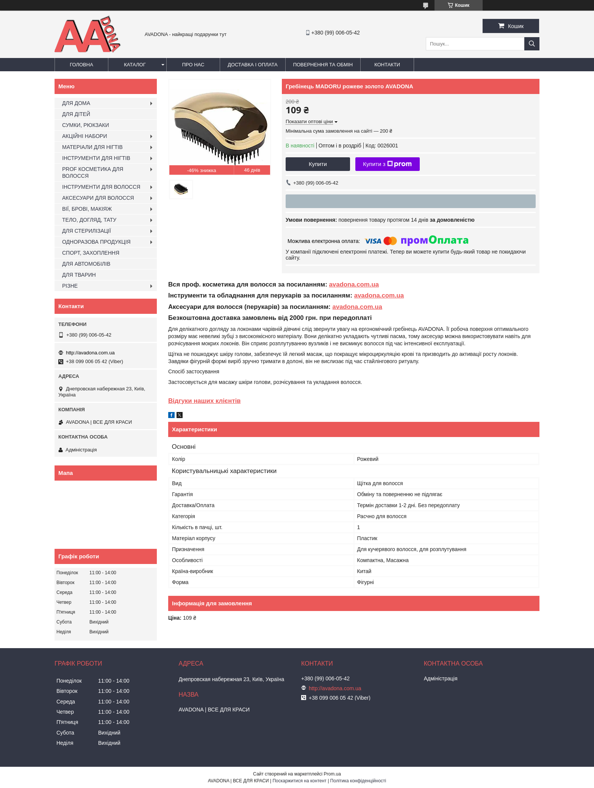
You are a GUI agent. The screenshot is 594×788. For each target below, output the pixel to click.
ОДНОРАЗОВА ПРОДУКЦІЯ (96, 242)
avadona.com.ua (354, 284)
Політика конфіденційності (358, 780)
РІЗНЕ (70, 286)
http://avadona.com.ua (90, 353)
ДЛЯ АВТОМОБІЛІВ (86, 264)
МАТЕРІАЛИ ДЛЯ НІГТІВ (92, 147)
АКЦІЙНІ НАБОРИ (84, 136)
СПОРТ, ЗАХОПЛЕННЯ (90, 253)
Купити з (387, 164)
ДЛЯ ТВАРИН (79, 275)
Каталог (134, 64)
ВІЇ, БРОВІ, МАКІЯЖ (87, 209)
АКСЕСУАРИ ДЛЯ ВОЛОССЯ (98, 198)
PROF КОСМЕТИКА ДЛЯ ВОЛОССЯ (92, 172)
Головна (81, 64)
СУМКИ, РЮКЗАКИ (85, 125)
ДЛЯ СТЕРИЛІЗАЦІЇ (86, 231)
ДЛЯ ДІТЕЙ (76, 114)
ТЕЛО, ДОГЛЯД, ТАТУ (89, 220)
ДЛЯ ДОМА (76, 103)
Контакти (387, 64)
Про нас (193, 64)
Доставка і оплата (253, 64)
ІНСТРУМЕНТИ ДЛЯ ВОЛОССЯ (101, 187)
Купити (318, 164)
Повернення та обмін (323, 64)
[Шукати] (531, 43)
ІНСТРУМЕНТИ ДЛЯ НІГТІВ (96, 158)
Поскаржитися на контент (299, 780)
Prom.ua (332, 774)
